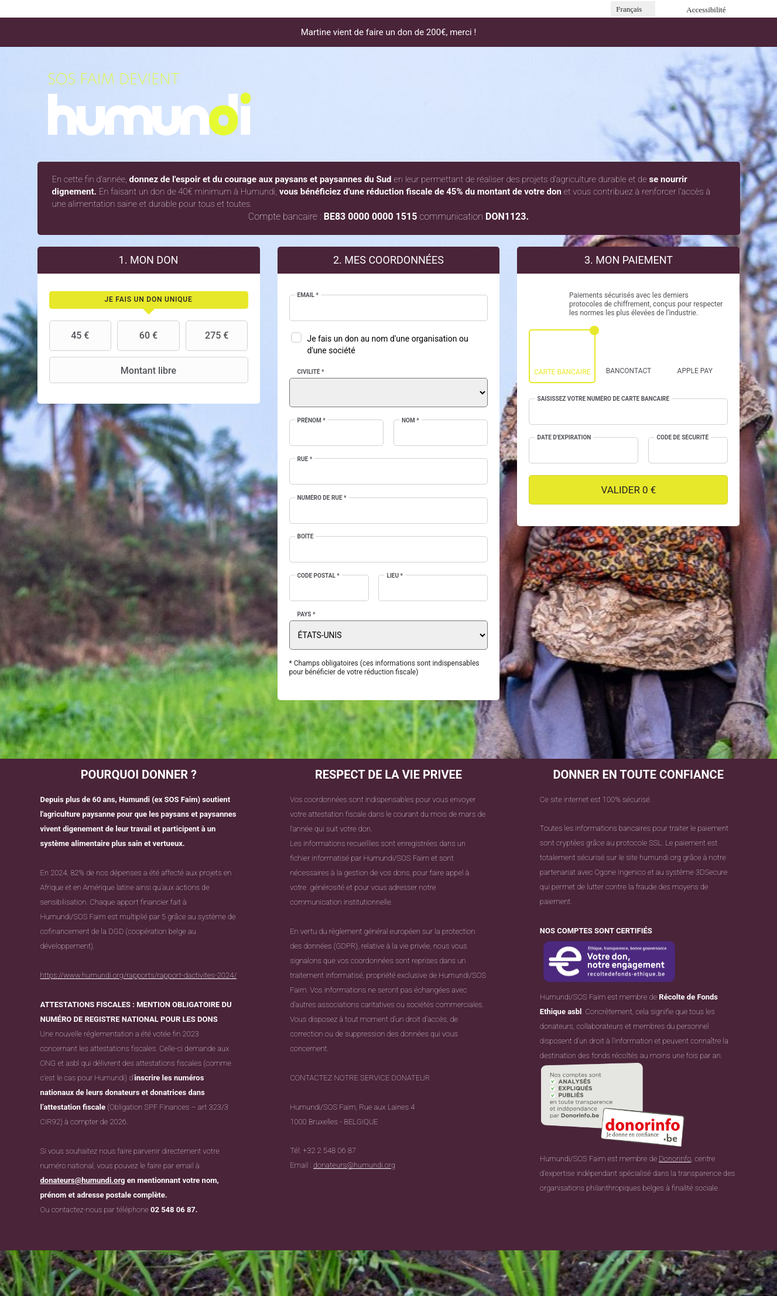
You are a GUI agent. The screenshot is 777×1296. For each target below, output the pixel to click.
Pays (306, 614)
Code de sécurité (682, 437)
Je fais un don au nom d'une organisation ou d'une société (387, 344)
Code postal (318, 575)
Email (308, 295)
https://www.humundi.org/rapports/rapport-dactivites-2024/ (138, 975)
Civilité (310, 372)
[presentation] (148, 300)
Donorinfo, (676, 1158)
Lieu (394, 575)
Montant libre (114, 370)
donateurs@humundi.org (82, 1180)
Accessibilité (705, 9)
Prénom (311, 420)
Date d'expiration (564, 437)
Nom (410, 420)
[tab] (148, 300)
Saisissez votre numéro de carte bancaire (603, 398)
